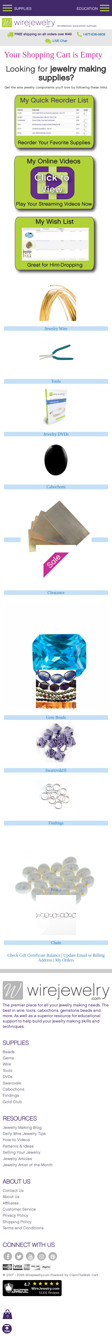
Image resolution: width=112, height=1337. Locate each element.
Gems (8, 1058)
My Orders (64, 960)
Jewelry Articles (17, 1159)
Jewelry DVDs (56, 434)
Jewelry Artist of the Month (28, 1165)
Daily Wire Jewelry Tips (24, 1134)
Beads (9, 1052)
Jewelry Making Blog (22, 1128)
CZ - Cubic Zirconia (56, 664)
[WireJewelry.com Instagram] (41, 1256)
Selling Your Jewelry (21, 1152)
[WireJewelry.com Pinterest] (52, 1256)
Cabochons (55, 487)
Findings (56, 823)
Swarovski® (56, 770)
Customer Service (19, 1209)
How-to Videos (16, 1140)
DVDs (8, 1077)
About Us (11, 1197)
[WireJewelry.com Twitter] (19, 1256)
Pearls (56, 890)
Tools (56, 381)
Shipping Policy (17, 1222)
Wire (7, 1064)
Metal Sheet (56, 539)
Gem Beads (56, 717)
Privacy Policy (15, 1216)
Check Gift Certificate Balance (33, 955)
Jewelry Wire (56, 328)
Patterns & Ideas (18, 1146)
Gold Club (12, 1102)
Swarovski (12, 1083)
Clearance (56, 592)
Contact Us (13, 1191)
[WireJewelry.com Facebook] (7, 1256)
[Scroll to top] (7, 1332)
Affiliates (11, 1203)
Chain (56, 942)
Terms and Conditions (23, 1228)
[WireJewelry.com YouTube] (30, 1256)
